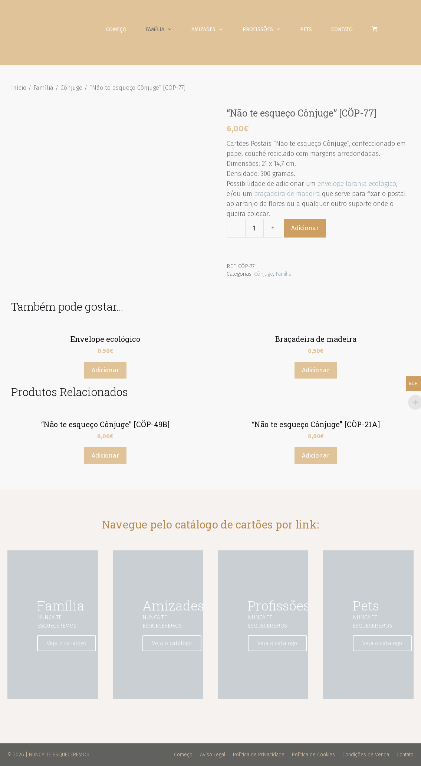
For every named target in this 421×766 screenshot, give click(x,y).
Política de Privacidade (258, 755)
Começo (116, 29)
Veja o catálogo (66, 643)
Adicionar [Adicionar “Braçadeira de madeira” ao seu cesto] (315, 370)
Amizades (212, 29)
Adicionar (305, 228)
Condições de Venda (365, 755)
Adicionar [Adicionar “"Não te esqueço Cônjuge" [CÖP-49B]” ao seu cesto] (105, 455)
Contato (342, 29)
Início (18, 87)
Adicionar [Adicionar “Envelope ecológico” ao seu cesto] (105, 370)
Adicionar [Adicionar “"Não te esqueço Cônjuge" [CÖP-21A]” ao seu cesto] (315, 455)
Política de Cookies (313, 755)
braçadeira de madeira (287, 194)
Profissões (266, 29)
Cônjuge (71, 87)
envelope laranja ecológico (357, 184)
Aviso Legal (213, 755)
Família (164, 29)
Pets (306, 29)
